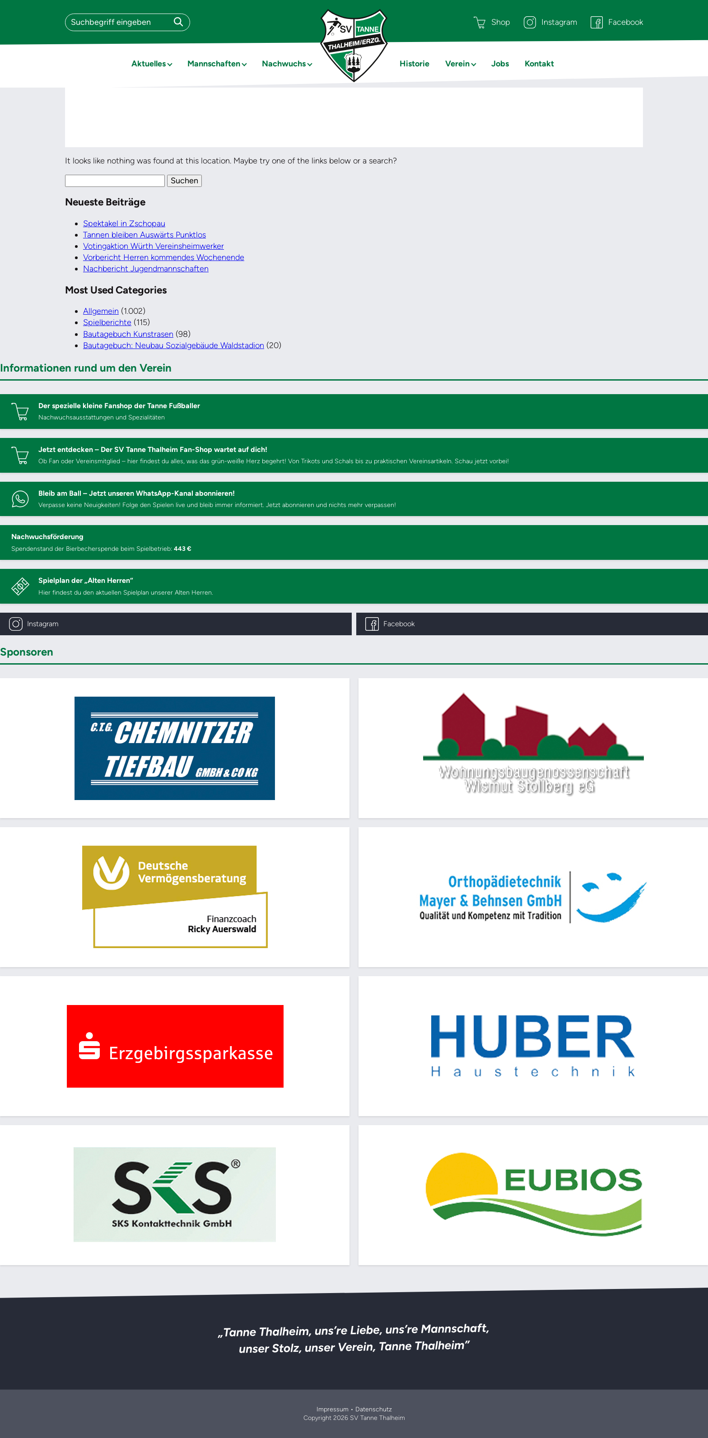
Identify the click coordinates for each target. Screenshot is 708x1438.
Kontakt (539, 64)
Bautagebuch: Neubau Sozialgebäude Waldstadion (173, 345)
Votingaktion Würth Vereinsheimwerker (153, 246)
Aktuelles (148, 64)
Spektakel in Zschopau (124, 223)
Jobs (500, 64)
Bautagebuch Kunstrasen (128, 334)
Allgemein (101, 311)
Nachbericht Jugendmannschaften (146, 269)
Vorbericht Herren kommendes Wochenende (163, 257)
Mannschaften (213, 64)
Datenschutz (373, 1409)
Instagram (550, 22)
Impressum (333, 1409)
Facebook (617, 22)
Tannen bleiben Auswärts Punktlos (144, 235)
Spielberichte (107, 322)
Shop (492, 22)
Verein (457, 64)
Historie (414, 64)
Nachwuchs (284, 64)
